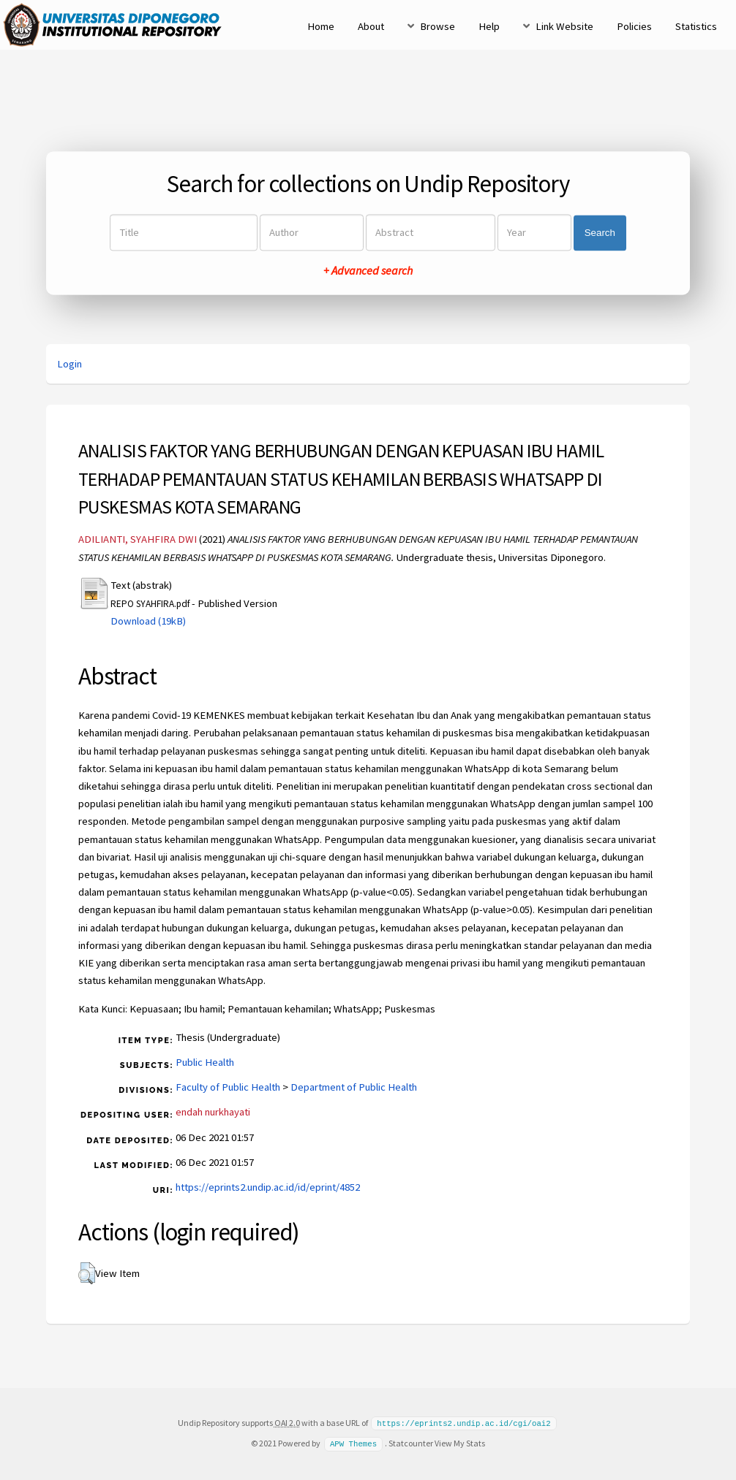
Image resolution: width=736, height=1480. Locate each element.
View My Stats (460, 1442)
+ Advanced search (368, 271)
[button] (86, 1273)
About (371, 26)
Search (600, 232)
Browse (437, 26)
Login (69, 363)
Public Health (205, 1062)
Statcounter (410, 1442)
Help (489, 26)
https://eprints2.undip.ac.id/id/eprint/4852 (268, 1187)
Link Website (564, 26)
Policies (634, 26)
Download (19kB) (148, 621)
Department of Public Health (353, 1087)
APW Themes (353, 1443)
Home (320, 26)
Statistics (696, 26)
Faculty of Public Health (228, 1087)
